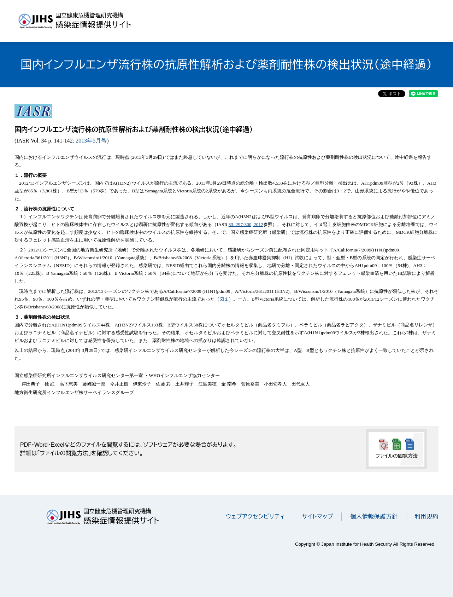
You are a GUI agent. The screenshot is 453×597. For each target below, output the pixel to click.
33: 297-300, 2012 (246, 224)
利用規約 (427, 517)
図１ (224, 299)
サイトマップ (317, 517)
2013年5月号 (91, 141)
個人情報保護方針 (374, 517)
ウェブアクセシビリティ (255, 517)
